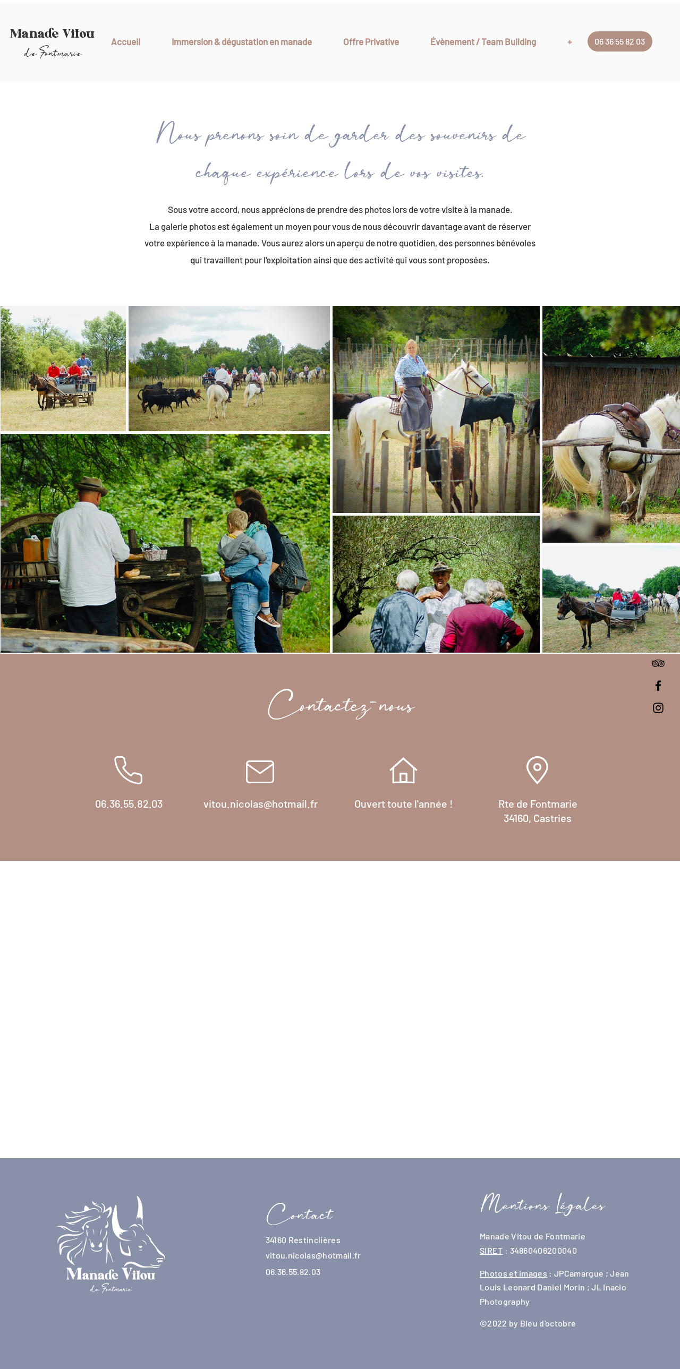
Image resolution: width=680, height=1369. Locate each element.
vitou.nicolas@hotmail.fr (313, 1255)
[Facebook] (658, 685)
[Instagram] (658, 708)
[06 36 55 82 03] (620, 41)
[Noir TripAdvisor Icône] (658, 663)
